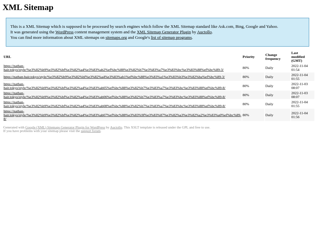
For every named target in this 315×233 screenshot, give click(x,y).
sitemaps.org (116, 37)
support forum (91, 131)
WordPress (64, 31)
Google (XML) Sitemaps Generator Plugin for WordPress (65, 127)
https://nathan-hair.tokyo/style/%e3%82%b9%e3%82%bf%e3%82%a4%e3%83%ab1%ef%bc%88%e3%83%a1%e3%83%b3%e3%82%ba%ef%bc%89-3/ (114, 77)
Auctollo (204, 31)
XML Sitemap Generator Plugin (164, 31)
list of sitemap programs (171, 37)
